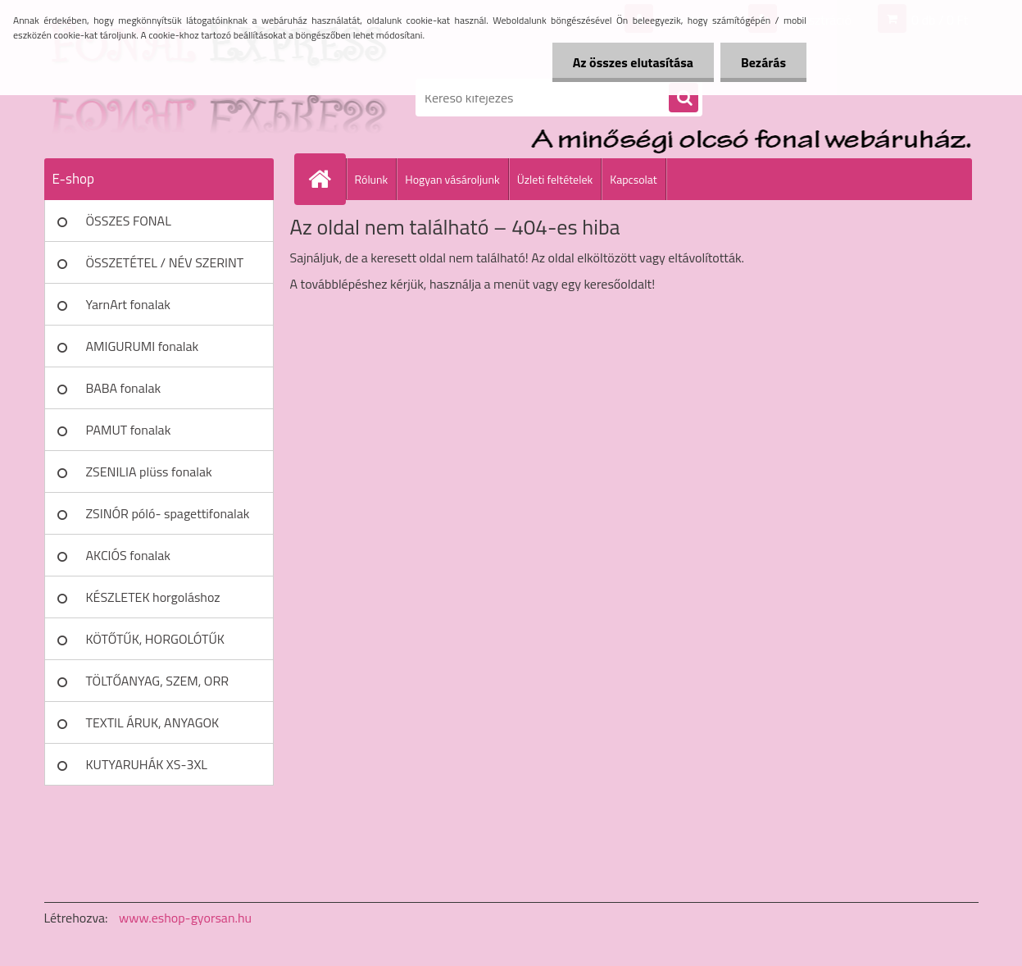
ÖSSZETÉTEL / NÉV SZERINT (165, 262)
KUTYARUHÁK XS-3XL (146, 764)
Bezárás (763, 62)
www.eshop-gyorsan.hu (185, 917)
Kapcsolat (633, 179)
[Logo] (157, 98)
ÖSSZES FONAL (128, 220)
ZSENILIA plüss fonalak (149, 471)
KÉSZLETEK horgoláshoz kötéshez (153, 602)
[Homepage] (327, 178)
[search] (683, 98)
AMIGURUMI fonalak (142, 346)
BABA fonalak (123, 388)
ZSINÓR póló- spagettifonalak (168, 513)
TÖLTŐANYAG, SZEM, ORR (157, 680)
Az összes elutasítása (633, 62)
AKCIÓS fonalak (128, 555)
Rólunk (371, 179)
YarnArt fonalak (128, 304)
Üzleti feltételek (555, 179)
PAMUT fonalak (128, 430)
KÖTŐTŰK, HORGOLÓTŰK (155, 639)
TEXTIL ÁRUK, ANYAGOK (153, 722)
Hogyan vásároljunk (452, 179)
